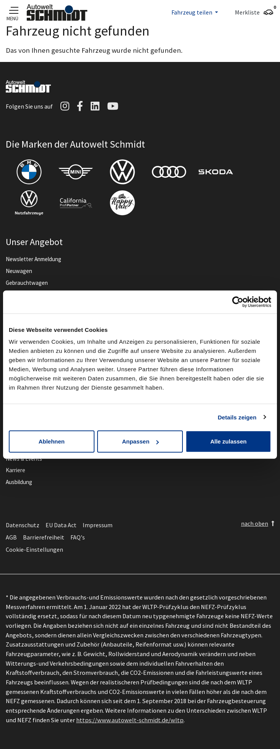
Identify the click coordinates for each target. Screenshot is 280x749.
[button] (194, 12)
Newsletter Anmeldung (33, 259)
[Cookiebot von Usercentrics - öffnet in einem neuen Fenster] (237, 301)
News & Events (24, 458)
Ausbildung (19, 482)
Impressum (97, 525)
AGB (11, 537)
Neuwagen (19, 271)
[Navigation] (12, 10)
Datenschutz (22, 525)
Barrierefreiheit (43, 537)
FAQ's (77, 537)
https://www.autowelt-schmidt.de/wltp (130, 720)
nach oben (254, 523)
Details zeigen (237, 417)
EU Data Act (61, 525)
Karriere (15, 470)
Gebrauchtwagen (27, 282)
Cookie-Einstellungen (34, 549)
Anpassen (140, 441)
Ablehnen (52, 441)
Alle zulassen (228, 441)
